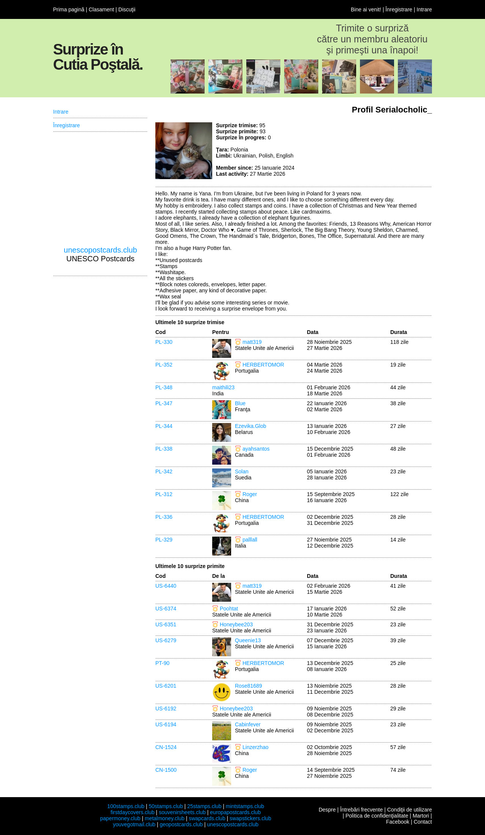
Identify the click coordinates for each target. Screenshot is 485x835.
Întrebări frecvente (361, 810)
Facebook (397, 822)
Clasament (101, 9)
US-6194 (165, 724)
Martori (421, 816)
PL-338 (163, 449)
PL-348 (163, 387)
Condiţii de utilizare (409, 810)
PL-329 (163, 540)
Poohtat (229, 609)
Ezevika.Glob (250, 426)
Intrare (424, 9)
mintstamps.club (245, 806)
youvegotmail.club (134, 824)
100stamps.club (125, 806)
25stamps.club (204, 806)
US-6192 (165, 708)
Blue (240, 403)
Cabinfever (248, 724)
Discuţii (126, 9)
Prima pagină (68, 9)
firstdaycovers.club (133, 812)
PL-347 (163, 403)
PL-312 (163, 494)
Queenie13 (248, 640)
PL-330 (163, 342)
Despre (327, 810)
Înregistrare (398, 9)
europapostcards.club (235, 812)
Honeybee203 (236, 624)
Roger (249, 494)
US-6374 (165, 609)
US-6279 (165, 640)
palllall (249, 540)
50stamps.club (166, 806)
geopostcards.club (181, 824)
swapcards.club (207, 818)
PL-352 (163, 365)
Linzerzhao (255, 747)
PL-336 (163, 517)
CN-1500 (166, 770)
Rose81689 (248, 686)
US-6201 (165, 686)
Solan (242, 471)
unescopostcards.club (100, 250)
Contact (423, 822)
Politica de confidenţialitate (377, 816)
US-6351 (165, 624)
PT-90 (162, 663)
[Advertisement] (375, 150)
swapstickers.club (250, 818)
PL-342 (163, 471)
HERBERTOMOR (263, 365)
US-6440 (165, 586)
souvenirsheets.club (182, 812)
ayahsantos (256, 449)
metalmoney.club (165, 818)
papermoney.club (120, 818)
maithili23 (223, 387)
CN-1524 (166, 747)
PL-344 (163, 426)
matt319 (252, 342)
